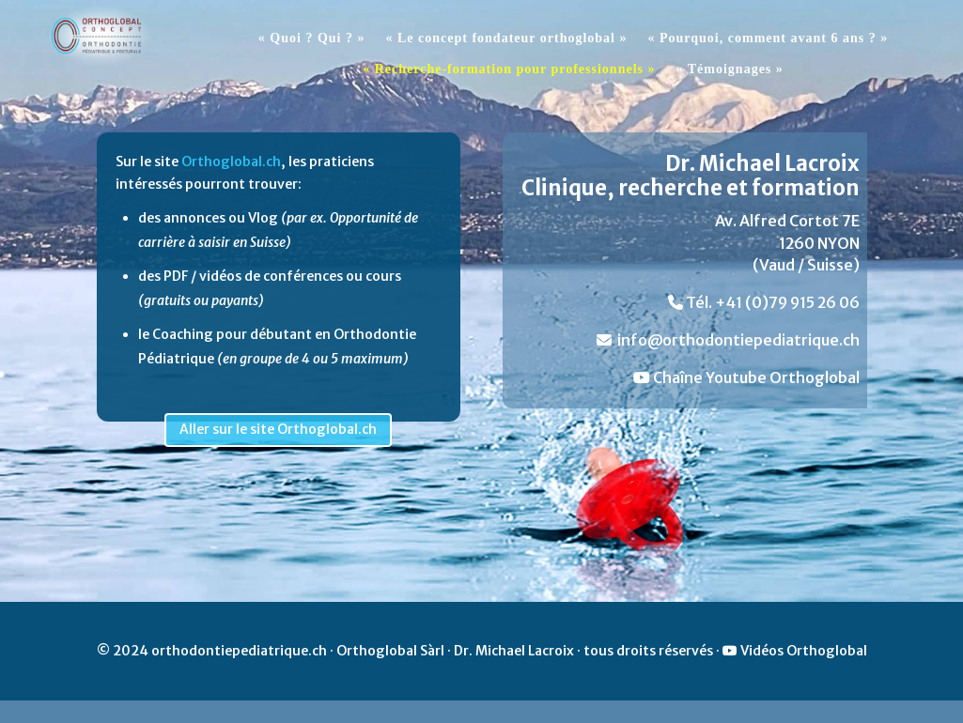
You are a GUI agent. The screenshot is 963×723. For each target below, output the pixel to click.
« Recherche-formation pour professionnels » (509, 69)
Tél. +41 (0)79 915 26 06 (764, 302)
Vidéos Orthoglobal (794, 650)
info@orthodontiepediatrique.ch (728, 340)
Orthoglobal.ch (231, 161)
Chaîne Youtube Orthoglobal (746, 377)
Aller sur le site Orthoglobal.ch (278, 429)
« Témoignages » (730, 69)
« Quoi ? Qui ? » (311, 38)
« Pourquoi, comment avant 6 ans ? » (768, 38)
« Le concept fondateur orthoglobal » (506, 38)
